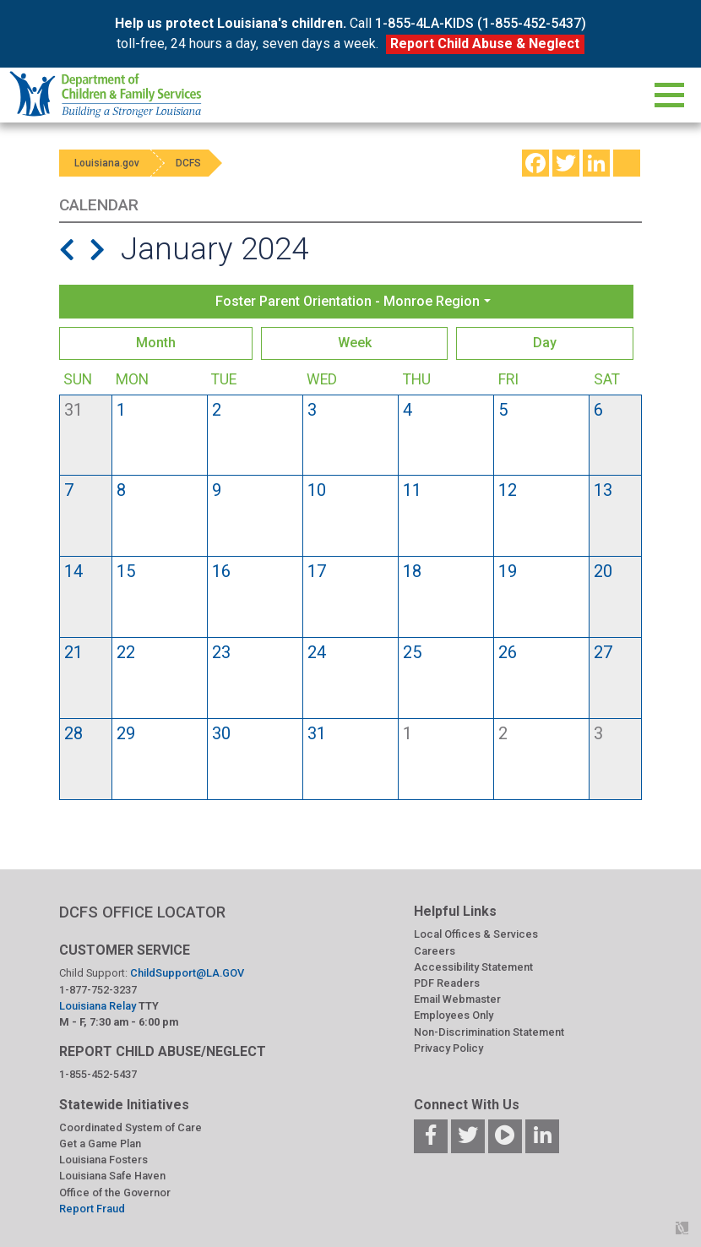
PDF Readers (447, 983)
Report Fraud (92, 1208)
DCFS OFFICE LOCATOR (142, 912)
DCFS (196, 163)
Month (156, 343)
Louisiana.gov (108, 163)
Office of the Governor (115, 1192)
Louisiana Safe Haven (112, 1175)
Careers (434, 951)
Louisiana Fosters (103, 1159)
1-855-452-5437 (98, 1074)
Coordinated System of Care (130, 1127)
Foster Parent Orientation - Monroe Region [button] (347, 301)
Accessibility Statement (473, 967)
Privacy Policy (448, 1048)
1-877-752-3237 (98, 989)
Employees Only (453, 1015)
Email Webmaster (457, 999)
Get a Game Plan (100, 1143)
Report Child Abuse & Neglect (484, 43)
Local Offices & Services (476, 934)
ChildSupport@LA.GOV (187, 973)
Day (545, 343)
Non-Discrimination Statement (489, 1032)
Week (355, 343)
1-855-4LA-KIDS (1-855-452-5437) (480, 23)
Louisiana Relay (99, 1005)
